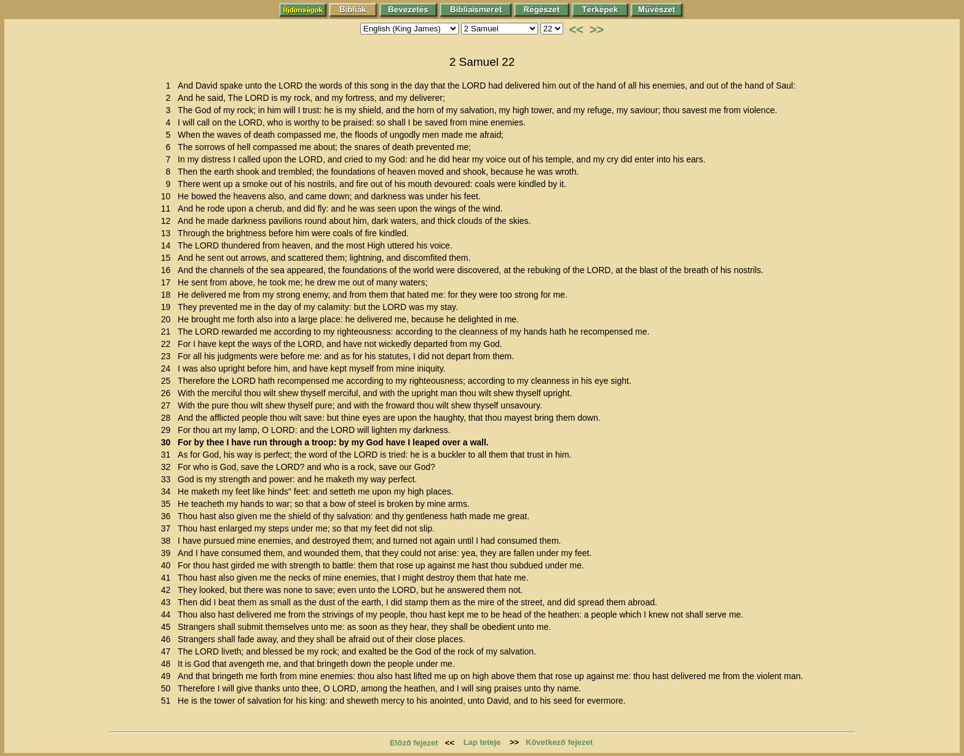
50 (168, 688)
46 (168, 639)
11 (168, 208)
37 (168, 528)
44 (168, 614)
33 (168, 479)
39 (168, 553)
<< (576, 29)
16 (168, 270)
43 (168, 602)
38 (168, 541)
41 (168, 578)
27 (168, 405)
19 (168, 307)
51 (168, 701)
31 (168, 455)
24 (168, 368)
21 (168, 331)
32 (168, 467)
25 (168, 381)
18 (168, 295)
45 (168, 627)
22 (168, 344)
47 (168, 651)
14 (168, 245)
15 (168, 258)
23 (168, 356)
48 (168, 664)
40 (168, 565)
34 (168, 491)
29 (168, 430)
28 (168, 418)
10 (168, 196)
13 (168, 233)
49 (168, 676)
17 (168, 282)
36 (168, 516)
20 (168, 319)
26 (168, 393)
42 (168, 590)
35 (168, 504)
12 (168, 221)
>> (597, 29)
